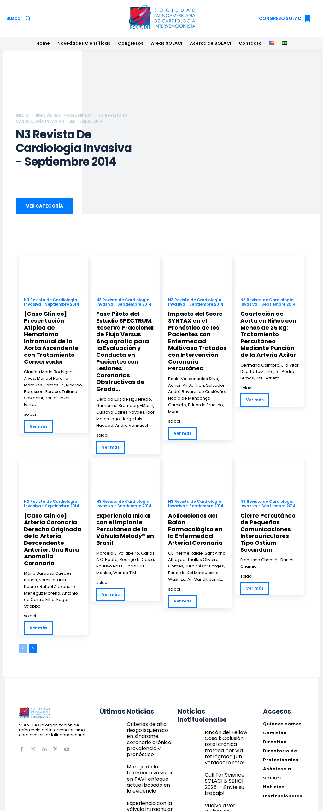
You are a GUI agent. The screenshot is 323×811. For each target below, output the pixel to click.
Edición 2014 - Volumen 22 (63, 115)
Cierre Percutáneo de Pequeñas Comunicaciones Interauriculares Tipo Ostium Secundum (268, 513)
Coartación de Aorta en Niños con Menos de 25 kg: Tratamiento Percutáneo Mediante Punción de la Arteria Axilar (269, 332)
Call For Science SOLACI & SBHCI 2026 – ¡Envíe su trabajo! (228, 738)
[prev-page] (23, 622)
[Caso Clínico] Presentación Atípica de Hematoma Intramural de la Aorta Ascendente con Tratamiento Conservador (52, 332)
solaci (30, 403)
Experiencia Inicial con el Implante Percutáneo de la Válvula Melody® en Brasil (122, 513)
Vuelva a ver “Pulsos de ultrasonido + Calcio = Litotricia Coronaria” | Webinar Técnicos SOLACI (227, 766)
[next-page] (33, 622)
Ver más (38, 415)
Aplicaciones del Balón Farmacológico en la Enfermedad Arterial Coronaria (197, 510)
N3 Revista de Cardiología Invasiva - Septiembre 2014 (51, 303)
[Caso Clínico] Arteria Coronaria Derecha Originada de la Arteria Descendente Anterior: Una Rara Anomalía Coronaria (52, 519)
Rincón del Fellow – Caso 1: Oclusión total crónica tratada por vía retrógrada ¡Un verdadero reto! (227, 714)
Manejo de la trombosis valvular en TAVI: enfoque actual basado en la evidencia (150, 732)
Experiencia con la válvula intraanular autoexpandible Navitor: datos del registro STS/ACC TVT (150, 759)
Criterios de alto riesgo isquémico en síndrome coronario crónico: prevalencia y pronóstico (150, 706)
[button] (19, 18)
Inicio (22, 115)
